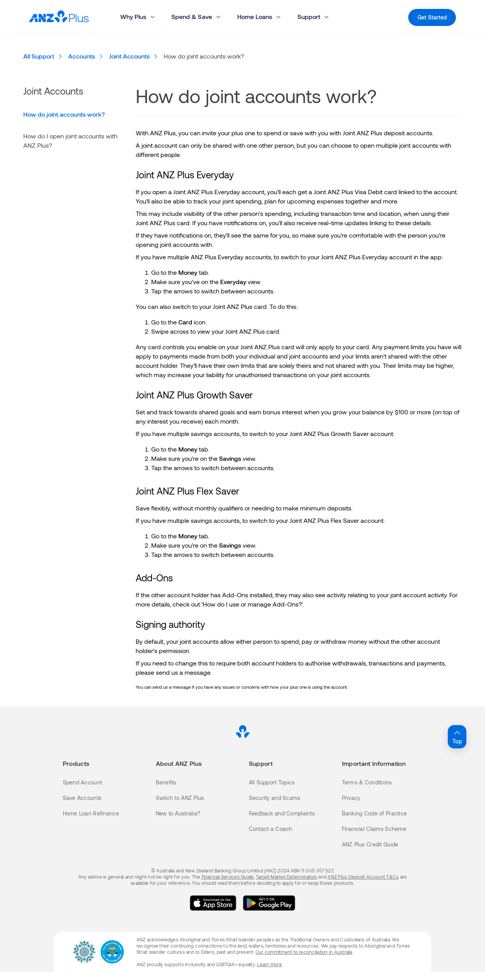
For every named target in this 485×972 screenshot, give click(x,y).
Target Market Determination (286, 876)
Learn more (269, 964)
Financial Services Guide (228, 876)
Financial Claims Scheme (374, 829)
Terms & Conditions (367, 782)
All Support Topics (272, 782)
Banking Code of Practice (374, 813)
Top (457, 736)
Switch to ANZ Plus (180, 797)
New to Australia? (178, 813)
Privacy (351, 797)
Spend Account (82, 782)
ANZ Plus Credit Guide (370, 844)
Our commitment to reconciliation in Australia (303, 952)
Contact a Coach (270, 829)
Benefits (166, 782)
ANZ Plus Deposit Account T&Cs (363, 876)
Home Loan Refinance (91, 813)
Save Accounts (82, 797)
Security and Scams (274, 797)
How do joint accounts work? (64, 114)
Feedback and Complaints (282, 813)
